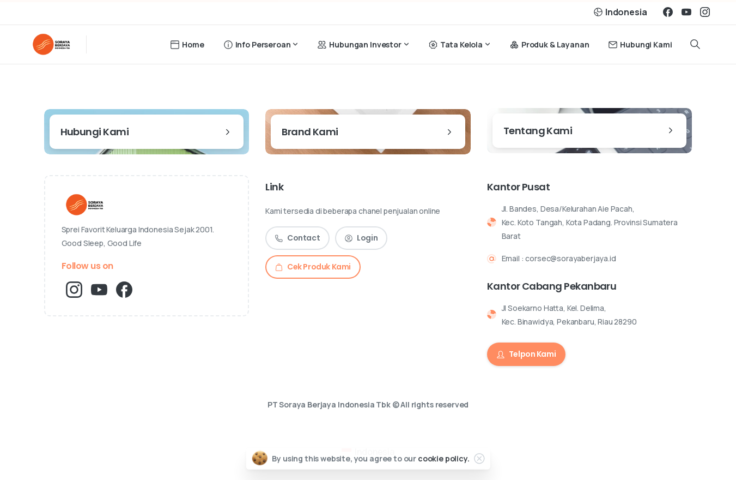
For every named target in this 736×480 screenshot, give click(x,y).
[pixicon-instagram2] (74, 289)
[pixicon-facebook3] (124, 289)
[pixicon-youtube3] (99, 289)
